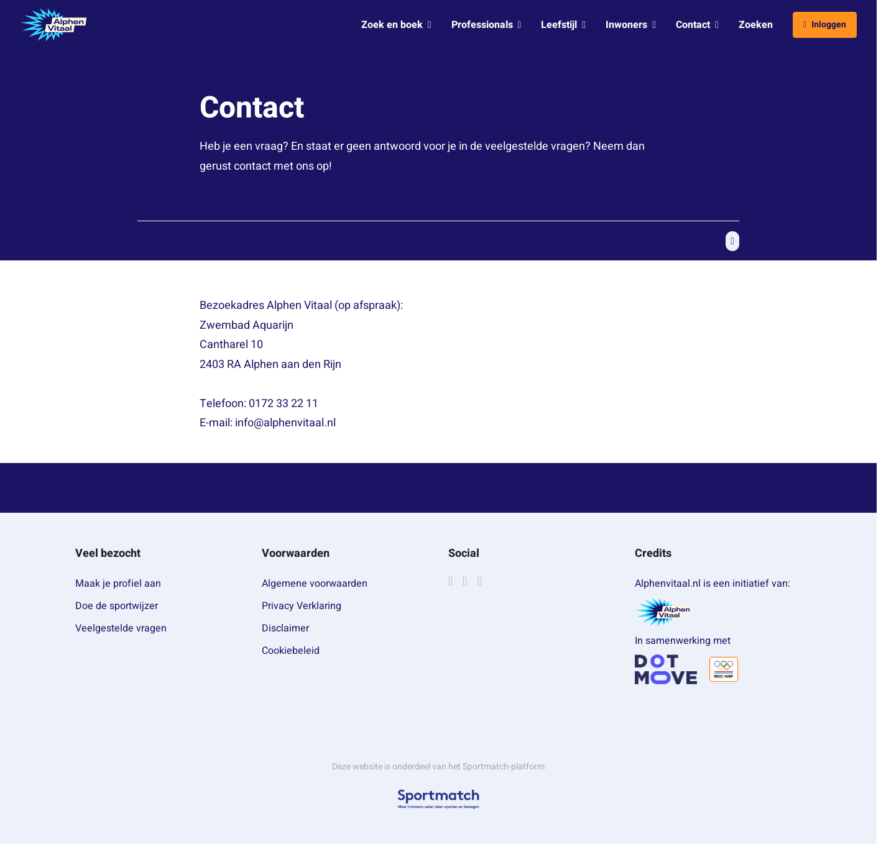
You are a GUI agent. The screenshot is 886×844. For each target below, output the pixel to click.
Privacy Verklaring (301, 606)
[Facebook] (450, 581)
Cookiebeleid (291, 650)
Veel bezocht (108, 553)
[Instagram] (465, 581)
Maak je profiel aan (118, 583)
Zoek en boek (396, 24)
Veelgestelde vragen (121, 628)
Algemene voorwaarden (314, 583)
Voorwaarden (296, 553)
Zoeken (756, 24)
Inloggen (824, 24)
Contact (697, 24)
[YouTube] (480, 581)
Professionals (486, 24)
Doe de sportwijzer (116, 606)
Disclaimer (285, 628)
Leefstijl (563, 24)
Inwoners (631, 24)
